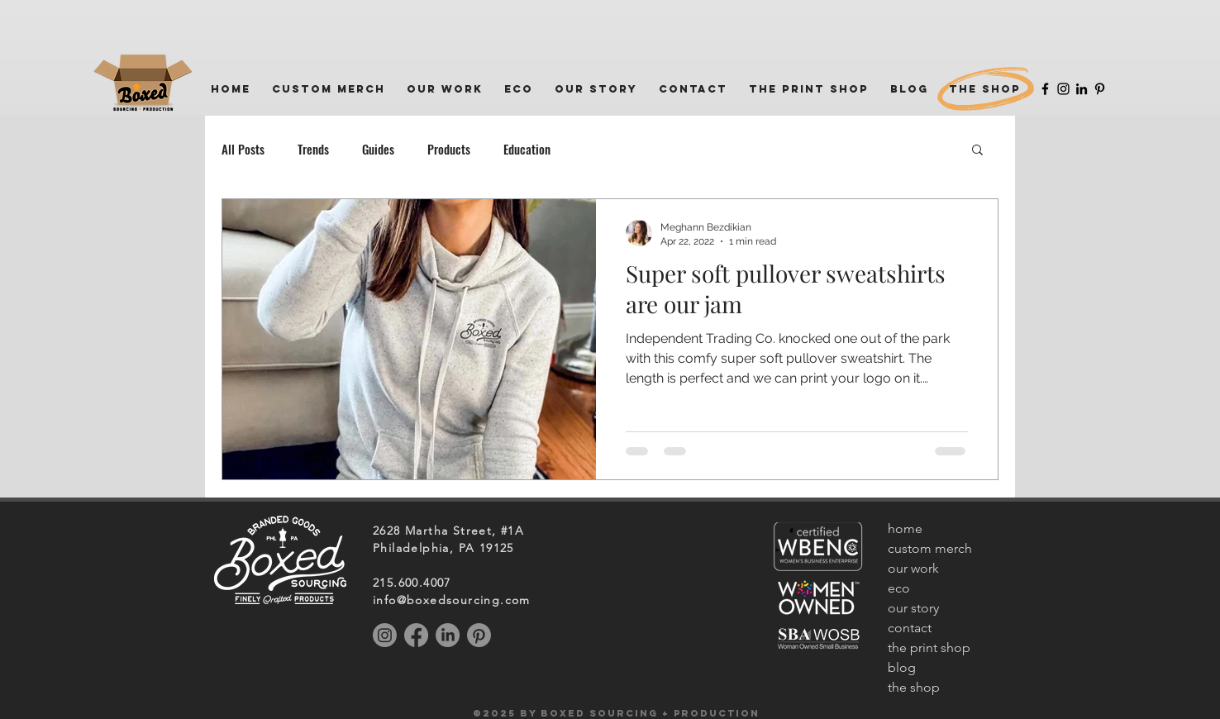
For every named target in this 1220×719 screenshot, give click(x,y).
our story (913, 608)
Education (526, 148)
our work (913, 568)
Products (448, 148)
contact (910, 628)
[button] (977, 151)
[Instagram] (1063, 89)
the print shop (929, 647)
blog (902, 667)
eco (899, 588)
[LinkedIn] (1081, 89)
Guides (378, 148)
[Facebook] (1045, 89)
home (905, 528)
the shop (914, 687)
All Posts (243, 148)
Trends (313, 148)
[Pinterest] (1100, 89)
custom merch (930, 548)
